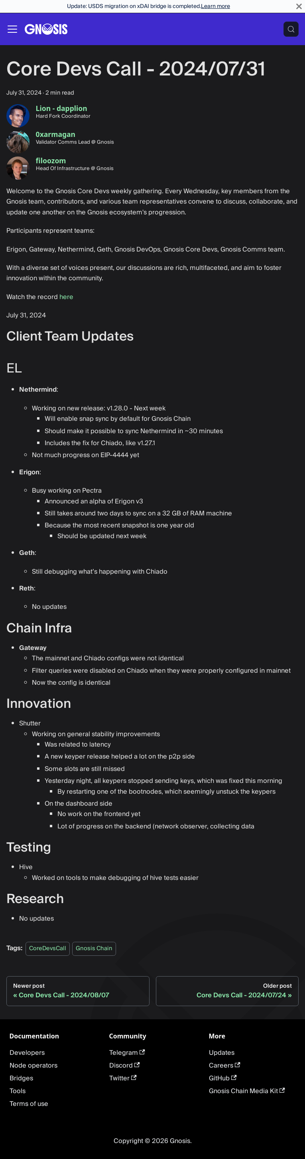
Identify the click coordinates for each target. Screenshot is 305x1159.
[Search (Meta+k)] (291, 29)
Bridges (21, 1078)
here (66, 297)
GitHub (223, 1078)
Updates (221, 1052)
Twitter (123, 1078)
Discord (124, 1065)
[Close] (299, 6)
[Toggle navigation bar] (12, 29)
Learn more (215, 6)
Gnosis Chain (94, 948)
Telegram (127, 1052)
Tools (18, 1091)
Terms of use (29, 1103)
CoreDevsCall (47, 948)
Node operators (33, 1065)
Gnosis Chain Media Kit (247, 1091)
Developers (27, 1052)
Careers (224, 1065)
